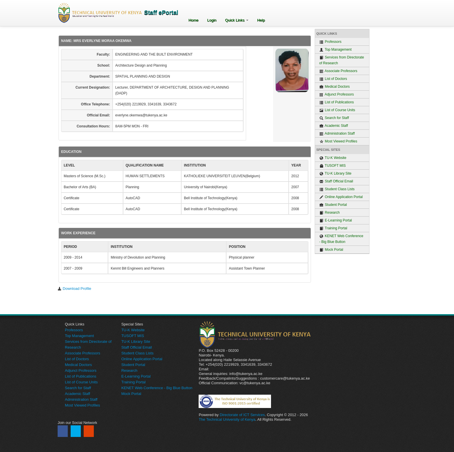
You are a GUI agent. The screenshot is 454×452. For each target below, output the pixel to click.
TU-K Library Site (335, 173)
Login (211, 20)
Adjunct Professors (336, 94)
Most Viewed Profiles (338, 141)
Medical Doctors (334, 87)
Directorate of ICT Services (242, 415)
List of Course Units (337, 110)
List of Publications (336, 102)
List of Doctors (333, 79)
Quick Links (236, 20)
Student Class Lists (337, 189)
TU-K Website (333, 158)
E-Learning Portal (335, 220)
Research (329, 213)
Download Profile (74, 288)
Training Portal (333, 228)
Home (193, 20)
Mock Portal (331, 250)
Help (261, 20)
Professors (330, 42)
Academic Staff (333, 126)
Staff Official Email (336, 181)
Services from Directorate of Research (341, 60)
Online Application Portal (341, 197)
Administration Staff (337, 133)
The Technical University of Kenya (227, 419)
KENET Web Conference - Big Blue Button (341, 239)
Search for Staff (334, 118)
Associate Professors (338, 71)
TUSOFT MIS (332, 166)
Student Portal (333, 205)
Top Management (335, 49)
